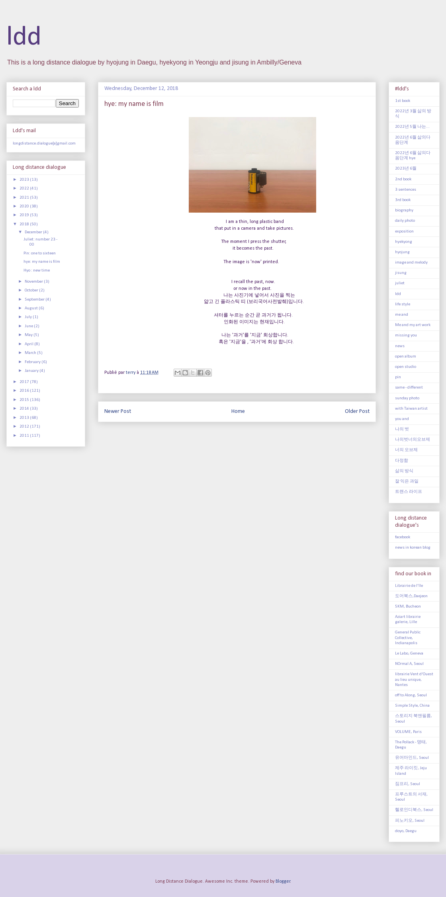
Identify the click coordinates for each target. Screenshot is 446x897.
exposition (404, 231)
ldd (23, 37)
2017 (25, 382)
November (34, 281)
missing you (406, 335)
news (400, 346)
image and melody (411, 262)
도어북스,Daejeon (411, 596)
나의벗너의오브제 (412, 440)
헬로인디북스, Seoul (414, 810)
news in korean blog (412, 547)
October (32, 290)
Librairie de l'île (409, 586)
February (33, 362)
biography (404, 210)
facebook (402, 537)
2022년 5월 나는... (412, 127)
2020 (25, 206)
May (29, 335)
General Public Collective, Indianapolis (408, 637)
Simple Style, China (412, 706)
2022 (25, 188)
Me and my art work (412, 325)
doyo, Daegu (406, 831)
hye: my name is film (41, 262)
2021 (25, 197)
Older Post (357, 411)
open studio (405, 367)
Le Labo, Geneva (409, 653)
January (32, 371)
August (32, 308)
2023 (25, 180)
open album (405, 356)
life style (402, 304)
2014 (25, 408)
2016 (25, 391)
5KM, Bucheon (408, 606)
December (34, 232)
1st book (402, 101)
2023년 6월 (406, 168)
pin (398, 377)
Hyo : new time (36, 270)
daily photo (405, 221)
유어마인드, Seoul (412, 758)
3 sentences (405, 190)
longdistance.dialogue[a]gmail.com (44, 143)
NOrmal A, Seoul (409, 664)
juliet (400, 283)
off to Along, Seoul (411, 695)
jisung (401, 273)
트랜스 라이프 (408, 492)
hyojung (402, 252)
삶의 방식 (404, 471)
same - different (409, 387)
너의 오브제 (406, 450)
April (29, 344)
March (31, 353)
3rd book (403, 200)
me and (401, 315)
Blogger (283, 881)
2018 (25, 224)
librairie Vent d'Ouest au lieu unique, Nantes (414, 679)
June (29, 326)
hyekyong (403, 242)
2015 (25, 400)
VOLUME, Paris (408, 732)
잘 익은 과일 (407, 481)
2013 (25, 418)
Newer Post (117, 411)
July (29, 317)
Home (238, 411)
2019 (25, 215)
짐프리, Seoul (407, 784)
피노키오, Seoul (409, 821)
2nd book (403, 179)
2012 (25, 426)
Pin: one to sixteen (39, 253)
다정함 (401, 461)
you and (402, 419)
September (35, 299)
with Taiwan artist (411, 408)
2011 (25, 436)
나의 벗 (402, 429)
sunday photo (407, 398)
